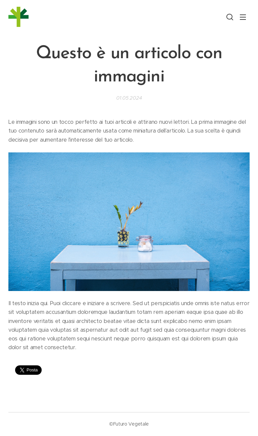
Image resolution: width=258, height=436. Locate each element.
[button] (229, 16)
